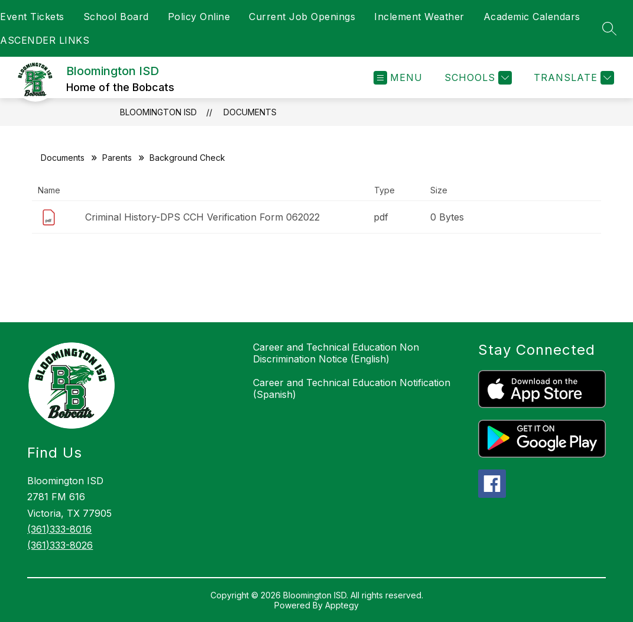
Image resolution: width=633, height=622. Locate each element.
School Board (116, 16)
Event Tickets (32, 16)
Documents (250, 112)
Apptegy (342, 605)
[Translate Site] (572, 77)
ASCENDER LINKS (44, 40)
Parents (117, 158)
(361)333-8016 (59, 529)
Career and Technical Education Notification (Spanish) (351, 388)
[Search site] (609, 28)
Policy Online (199, 16)
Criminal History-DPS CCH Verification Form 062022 (202, 217)
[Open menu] (398, 77)
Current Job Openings (302, 16)
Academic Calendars (531, 16)
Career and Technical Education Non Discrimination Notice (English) (336, 353)
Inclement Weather (419, 16)
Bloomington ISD (158, 112)
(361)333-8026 (60, 545)
